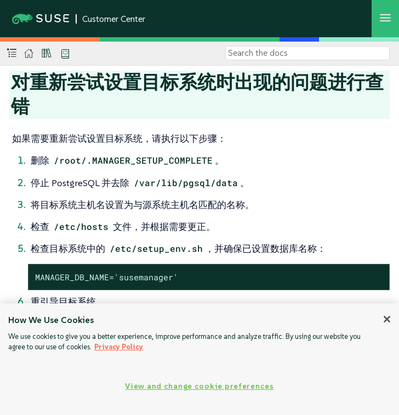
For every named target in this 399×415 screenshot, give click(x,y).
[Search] (307, 53)
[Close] (387, 319)
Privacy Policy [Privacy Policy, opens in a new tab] (118, 346)
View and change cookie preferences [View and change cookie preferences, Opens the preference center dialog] (199, 386)
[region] (199, 359)
